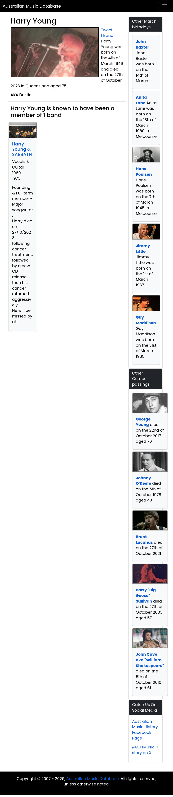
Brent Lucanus (144, 539)
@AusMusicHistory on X (145, 749)
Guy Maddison (146, 320)
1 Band (107, 35)
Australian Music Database (32, 6)
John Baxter (142, 44)
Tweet (107, 30)
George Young (143, 421)
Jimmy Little (143, 248)
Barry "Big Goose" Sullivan (146, 595)
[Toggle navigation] (164, 6)
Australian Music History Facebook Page (145, 730)
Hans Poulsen (144, 171)
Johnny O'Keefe (143, 480)
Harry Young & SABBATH (22, 149)
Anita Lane (141, 100)
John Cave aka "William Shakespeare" (150, 660)
